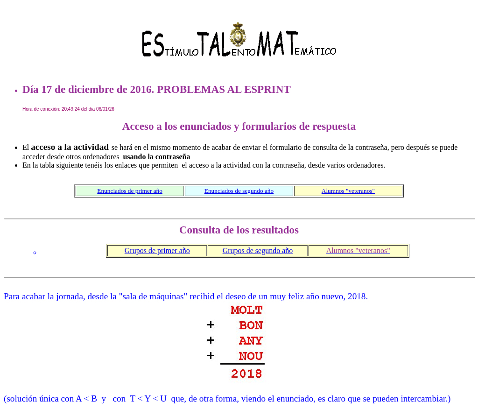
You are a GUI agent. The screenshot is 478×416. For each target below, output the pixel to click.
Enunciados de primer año (129, 190)
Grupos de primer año (157, 250)
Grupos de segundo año (258, 250)
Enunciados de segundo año (239, 190)
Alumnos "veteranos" (348, 190)
